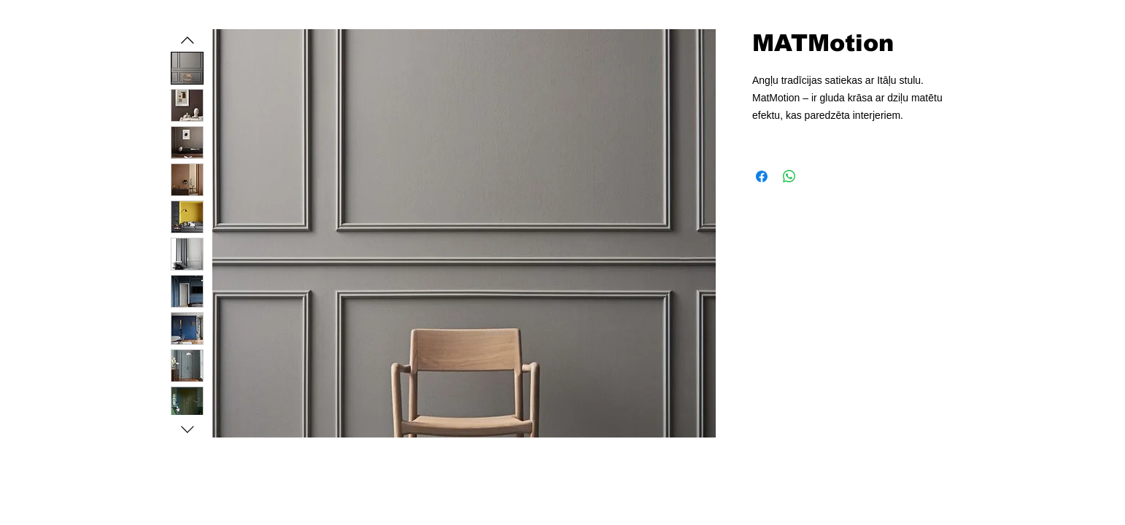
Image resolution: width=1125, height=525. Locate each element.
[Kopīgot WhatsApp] (789, 176)
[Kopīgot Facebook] (761, 176)
